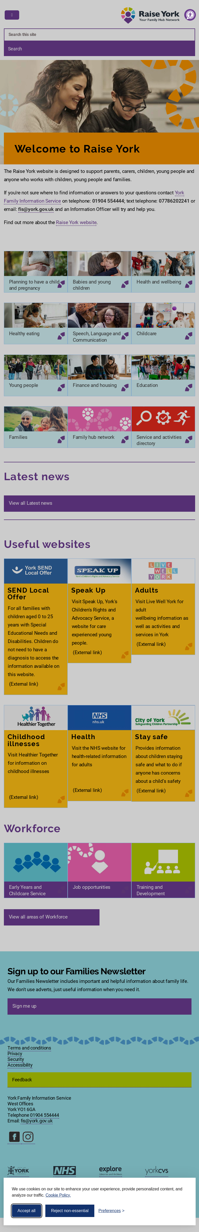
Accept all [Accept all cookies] (26, 1210)
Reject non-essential (70, 1210)
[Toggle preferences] (111, 1210)
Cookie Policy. (58, 1195)
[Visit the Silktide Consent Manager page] (184, 1211)
